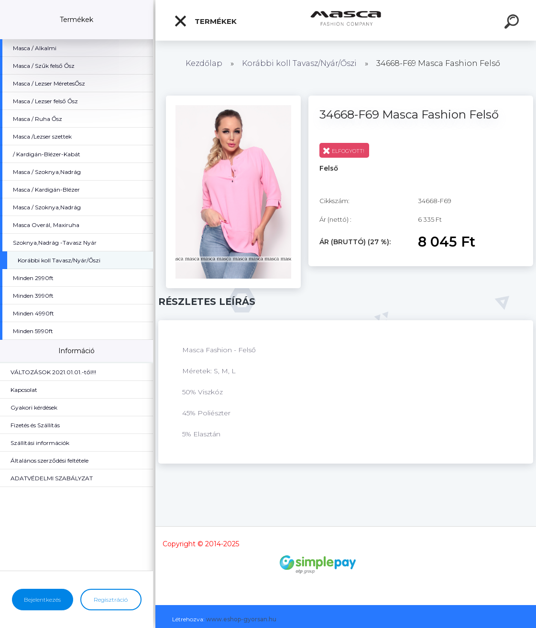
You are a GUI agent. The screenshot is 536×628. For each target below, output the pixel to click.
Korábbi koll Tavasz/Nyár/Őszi (300, 63)
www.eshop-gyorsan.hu (241, 619)
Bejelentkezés (42, 599)
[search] (513, 23)
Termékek (205, 21)
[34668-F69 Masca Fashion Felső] (233, 99)
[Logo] (346, 20)
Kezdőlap (204, 63)
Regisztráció (111, 599)
